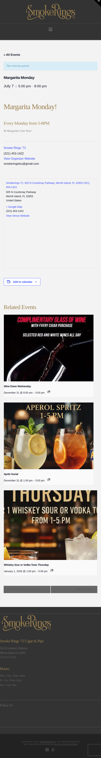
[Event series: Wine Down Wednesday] (48, 392)
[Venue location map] (50, 243)
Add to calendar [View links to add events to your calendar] (22, 281)
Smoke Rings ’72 (15, 147)
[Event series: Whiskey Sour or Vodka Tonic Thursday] (52, 570)
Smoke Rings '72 (48, 742)
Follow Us (6, 705)
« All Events (12, 54)
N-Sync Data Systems (66, 744)
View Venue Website (18, 215)
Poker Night (84, 589)
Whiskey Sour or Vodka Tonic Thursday (26, 564)
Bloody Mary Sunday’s (24, 589)
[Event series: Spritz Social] (48, 479)
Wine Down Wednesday (17, 386)
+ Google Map (14, 206)
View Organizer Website (19, 158)
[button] (50, 29)
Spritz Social (11, 474)
